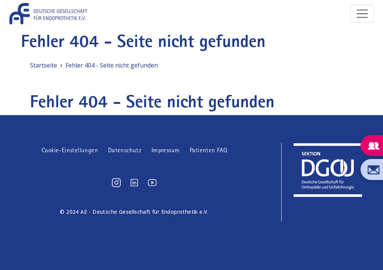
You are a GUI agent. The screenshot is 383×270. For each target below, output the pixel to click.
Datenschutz (124, 150)
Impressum (165, 150)
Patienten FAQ (208, 150)
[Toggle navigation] (362, 14)
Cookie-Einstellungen (70, 150)
